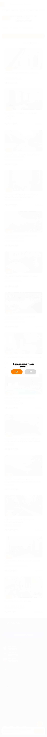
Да (17, 372)
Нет (30, 372)
